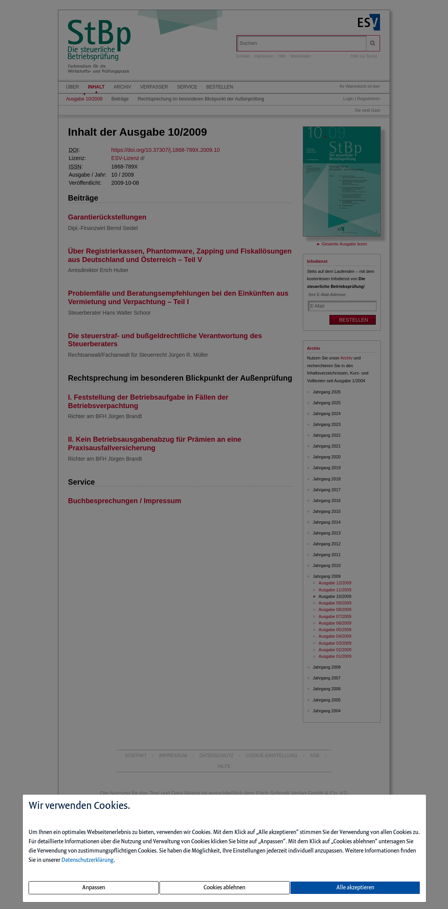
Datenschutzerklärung (87, 860)
